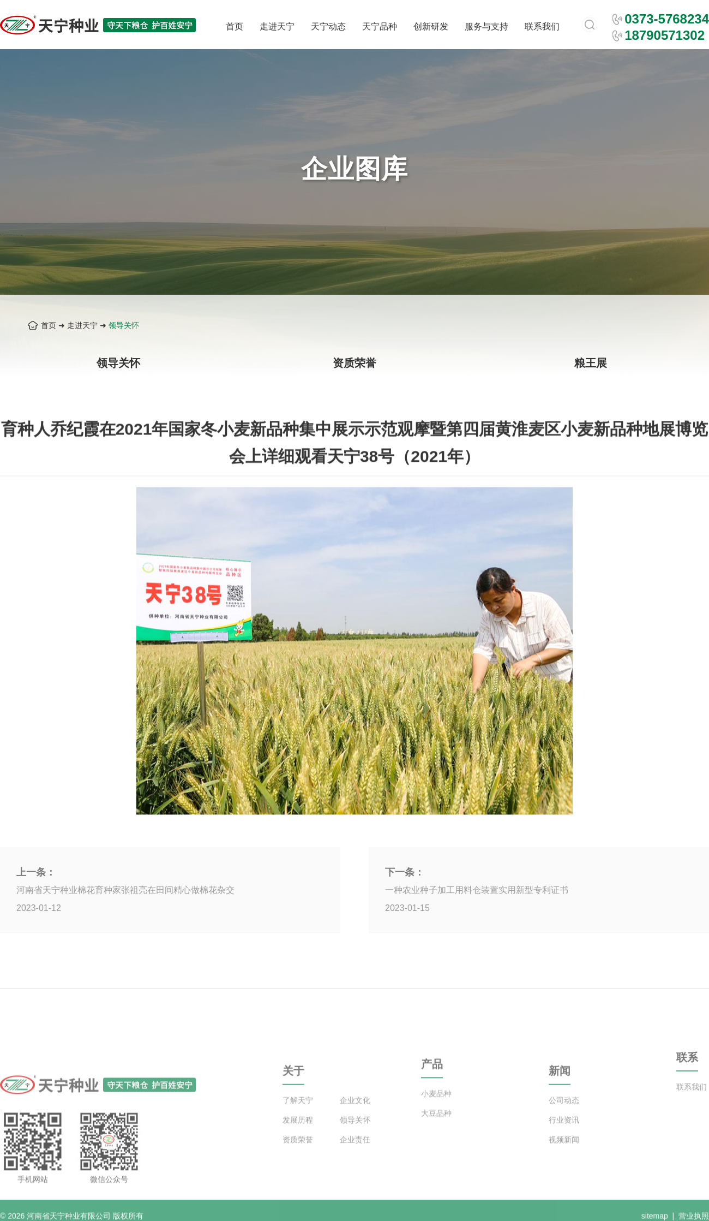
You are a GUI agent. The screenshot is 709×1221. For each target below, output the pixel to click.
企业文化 (355, 1115)
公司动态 (564, 1115)
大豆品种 (436, 1125)
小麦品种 (436, 1105)
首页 (234, 26)
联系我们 (542, 26)
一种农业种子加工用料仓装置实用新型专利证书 (476, 890)
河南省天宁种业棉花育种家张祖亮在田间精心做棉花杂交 (125, 890)
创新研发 (430, 26)
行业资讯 (564, 1135)
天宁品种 (379, 26)
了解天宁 (298, 1115)
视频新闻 (564, 1155)
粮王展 (590, 363)
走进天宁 (277, 26)
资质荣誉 (354, 363)
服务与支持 (486, 26)
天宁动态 (328, 26)
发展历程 (298, 1135)
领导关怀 (124, 325)
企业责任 (355, 1155)
